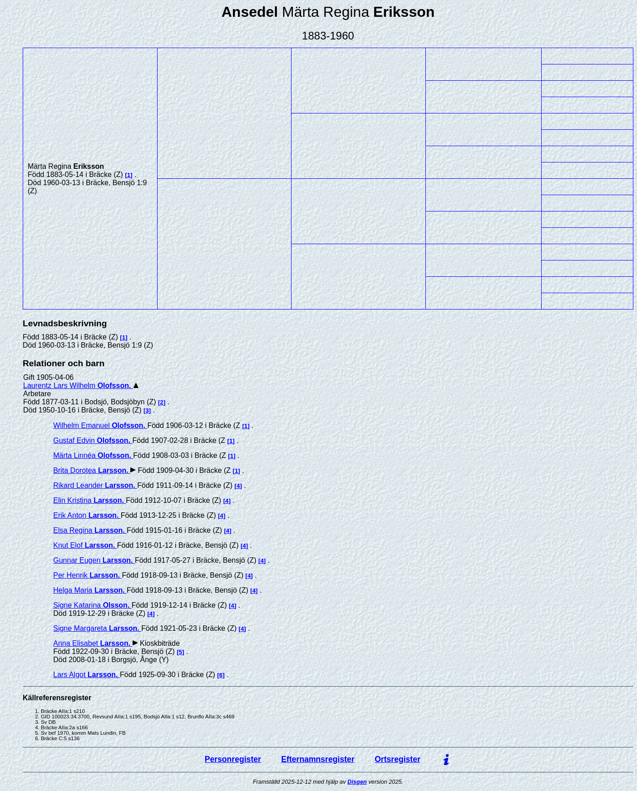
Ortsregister (397, 759)
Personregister (233, 759)
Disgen (357, 781)
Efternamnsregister (317, 759)
